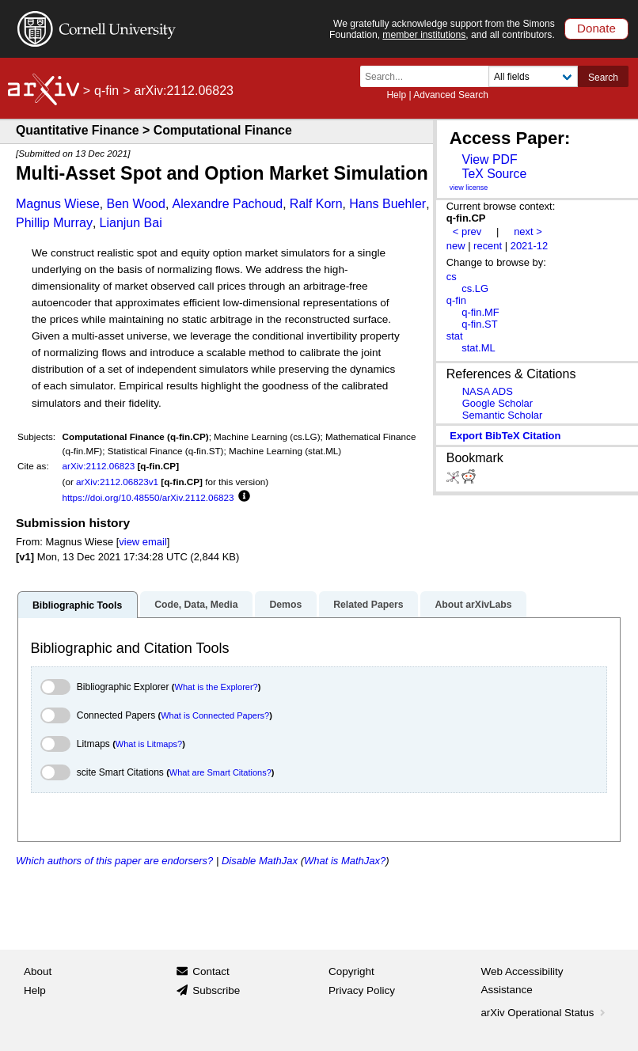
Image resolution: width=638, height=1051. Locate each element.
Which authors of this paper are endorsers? (114, 861)
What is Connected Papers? (215, 715)
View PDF (489, 159)
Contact (211, 971)
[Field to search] (533, 76)
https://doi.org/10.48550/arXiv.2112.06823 (148, 497)
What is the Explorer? (216, 687)
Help (396, 95)
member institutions (423, 34)
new (455, 246)
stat (454, 336)
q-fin (106, 90)
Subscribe (216, 990)
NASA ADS (487, 391)
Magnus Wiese (58, 204)
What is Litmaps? (149, 744)
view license (469, 188)
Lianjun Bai (131, 223)
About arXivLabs (473, 604)
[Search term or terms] (429, 76)
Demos (285, 604)
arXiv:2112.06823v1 (117, 481)
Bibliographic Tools (77, 605)
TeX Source (493, 173)
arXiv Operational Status (545, 1013)
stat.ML (478, 348)
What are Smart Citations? (220, 772)
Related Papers (368, 604)
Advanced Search (450, 95)
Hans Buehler (387, 204)
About (37, 971)
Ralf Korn (316, 204)
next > (528, 231)
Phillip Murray (54, 223)
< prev (467, 231)
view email (142, 542)
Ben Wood (135, 204)
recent (487, 246)
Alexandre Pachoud (228, 204)
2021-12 (530, 246)
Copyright (351, 971)
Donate (596, 28)
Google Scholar (497, 403)
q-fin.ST (479, 324)
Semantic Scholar (502, 415)
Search (603, 77)
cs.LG (474, 288)
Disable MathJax (260, 861)
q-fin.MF (480, 312)
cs (451, 277)
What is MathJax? (344, 861)
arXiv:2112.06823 (99, 466)
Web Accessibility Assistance (522, 981)
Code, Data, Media (195, 604)
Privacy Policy (361, 990)
